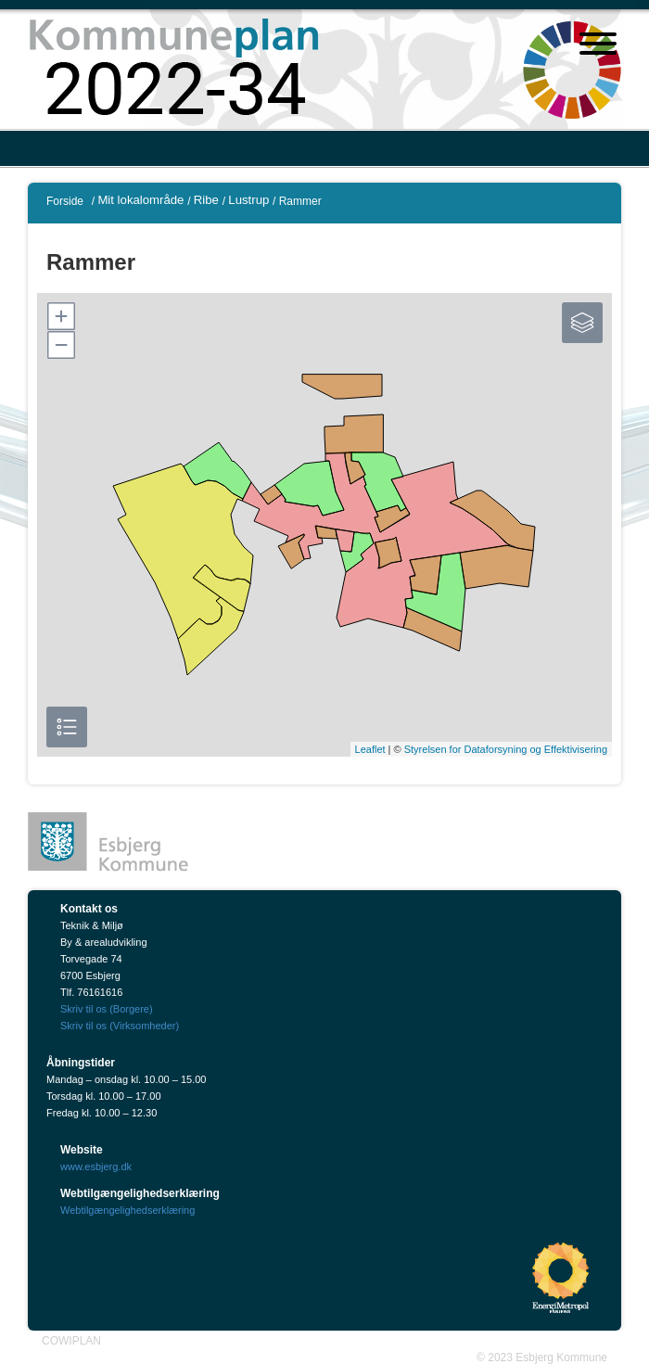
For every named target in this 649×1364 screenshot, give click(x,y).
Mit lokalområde (140, 200)
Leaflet (370, 749)
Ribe (206, 200)
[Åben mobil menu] (598, 45)
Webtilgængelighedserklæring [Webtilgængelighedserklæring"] (127, 1210)
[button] (60, 316)
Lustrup (248, 200)
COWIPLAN (71, 1340)
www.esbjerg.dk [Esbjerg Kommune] (96, 1166)
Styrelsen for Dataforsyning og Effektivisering (505, 749)
